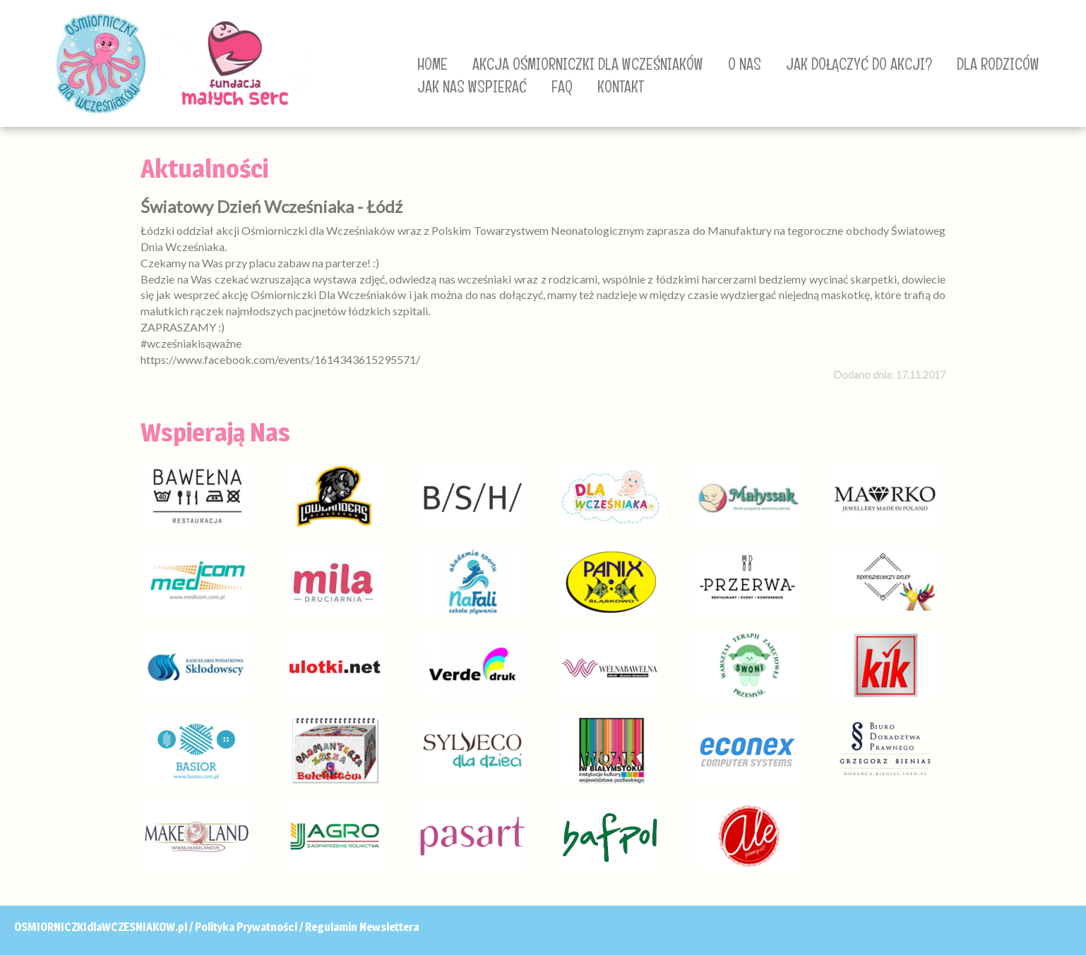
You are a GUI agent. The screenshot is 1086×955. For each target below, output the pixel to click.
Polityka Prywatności (246, 927)
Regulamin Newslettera (362, 927)
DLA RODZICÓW (998, 64)
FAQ (562, 86)
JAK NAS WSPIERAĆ (472, 86)
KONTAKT (620, 86)
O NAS (744, 64)
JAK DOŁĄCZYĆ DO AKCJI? (859, 64)
